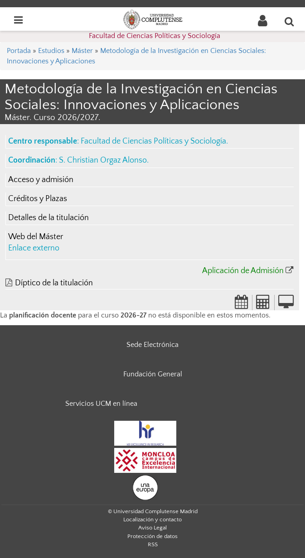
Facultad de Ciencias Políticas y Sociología (154, 36)
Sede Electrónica (152, 345)
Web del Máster (35, 236)
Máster (82, 51)
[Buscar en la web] (289, 21)
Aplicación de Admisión (243, 270)
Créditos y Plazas (37, 198)
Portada (19, 51)
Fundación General (152, 374)
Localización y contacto (152, 519)
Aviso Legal (152, 527)
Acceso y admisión (40, 179)
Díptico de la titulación (54, 283)
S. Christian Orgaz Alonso (103, 160)
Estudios (51, 51)
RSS (153, 544)
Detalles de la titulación (48, 217)
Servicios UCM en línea (101, 403)
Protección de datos (152, 536)
